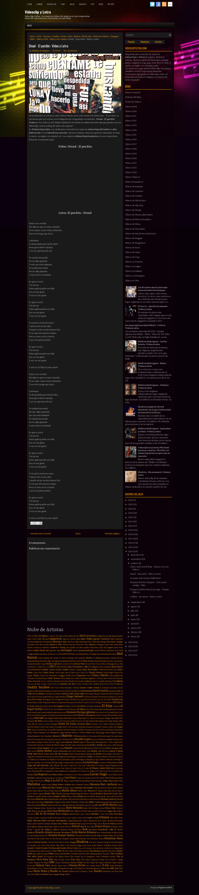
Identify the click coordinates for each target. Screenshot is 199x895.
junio (133, 615)
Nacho (113, 804)
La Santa (102, 763)
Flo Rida (38, 721)
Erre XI (106, 713)
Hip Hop (111, 4)
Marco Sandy (37, 788)
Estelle (111, 713)
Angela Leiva (112, 647)
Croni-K (56, 684)
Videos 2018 (131, 149)
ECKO (108, 699)
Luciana (30, 778)
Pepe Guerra (97, 824)
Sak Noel (119, 836)
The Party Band (35, 856)
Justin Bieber (44, 750)
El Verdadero (59, 709)
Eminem (71, 712)
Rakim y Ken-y (52, 829)
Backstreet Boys (109, 654)
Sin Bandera (32, 845)
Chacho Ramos (96, 672)
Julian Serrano (99, 748)
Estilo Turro (118, 713)
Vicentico (119, 865)
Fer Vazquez (99, 718)
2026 (130, 500)
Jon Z (44, 745)
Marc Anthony (108, 784)
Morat (79, 805)
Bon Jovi (30, 664)
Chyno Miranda (33, 681)
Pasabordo (111, 821)
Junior (34, 751)
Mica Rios (64, 799)
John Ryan (37, 745)
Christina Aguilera (88, 678)
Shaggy (73, 842)
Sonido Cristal (34, 848)
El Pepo (67, 706)
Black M (80, 661)
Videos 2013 (131, 125)
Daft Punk (55, 688)
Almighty (100, 645)
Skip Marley (51, 845)
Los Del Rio (115, 771)
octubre (135, 563)
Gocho (75, 727)
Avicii (117, 651)
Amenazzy (38, 648)
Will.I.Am (114, 868)
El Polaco (82, 706)
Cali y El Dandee (75, 667)
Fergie (107, 718)
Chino (89, 676)
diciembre (136, 555)
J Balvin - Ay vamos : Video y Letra (146, 596)
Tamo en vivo (83, 851)
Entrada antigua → (113, 533)
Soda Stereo (97, 845)
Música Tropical (132, 92)
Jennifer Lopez (82, 739)
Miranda (104, 802)
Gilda (51, 727)
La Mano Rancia (105, 759)
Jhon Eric (52, 742)
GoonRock (97, 727)
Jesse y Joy (112, 739)
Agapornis (56, 638)
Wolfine (72, 871)
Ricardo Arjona (44, 832)
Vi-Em (105, 865)
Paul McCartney (44, 824)
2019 (130, 530)
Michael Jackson (108, 799)
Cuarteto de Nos (67, 684)
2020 (130, 526)
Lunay (79, 778)
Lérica (93, 778)
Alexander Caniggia (114, 642)
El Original (58, 706)
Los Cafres (82, 771)
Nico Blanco (76, 811)
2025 (130, 504)
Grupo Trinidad (37, 730)
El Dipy (98, 702)
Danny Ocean (51, 691)
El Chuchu (91, 703)
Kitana (47, 757)
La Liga (95, 760)
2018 (130, 534)
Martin (114, 791)
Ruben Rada (102, 835)
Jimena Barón (72, 742)
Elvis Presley (118, 709)
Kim (43, 757)
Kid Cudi (35, 757)
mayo (134, 619)
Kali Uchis (72, 751)
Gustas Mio (52, 730)
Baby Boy (75, 654)
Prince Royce (102, 826)
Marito (35, 791)
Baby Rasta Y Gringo (87, 654)
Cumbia (39, 4)
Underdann (65, 863)
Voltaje (79, 868)
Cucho (78, 684)
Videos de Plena (132, 224)
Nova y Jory (80, 814)
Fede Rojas (58, 718)
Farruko (39, 717)
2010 (130, 655)
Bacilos (99, 654)
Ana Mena (79, 648)
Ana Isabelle (70, 648)
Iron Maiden (45, 736)
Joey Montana (97, 742)
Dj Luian (117, 697)
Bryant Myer (91, 664)
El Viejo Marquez (71, 709)
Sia (90, 842)
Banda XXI (73, 658)
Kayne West (49, 754)
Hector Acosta (32, 733)
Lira (112, 768)
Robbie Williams (112, 833)
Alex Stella (92, 642)
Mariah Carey (68, 788)
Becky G (90, 658)
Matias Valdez (60, 796)
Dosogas (46, 699)
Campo (72, 670)
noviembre (136, 559)
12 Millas (35, 636)
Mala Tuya (108, 781)
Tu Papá (44, 863)
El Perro (74, 706)
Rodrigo (35, 836)
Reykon (31, 832)
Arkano (75, 651)
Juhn (86, 748)
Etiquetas (145, 42)
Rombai (53, 835)
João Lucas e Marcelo (111, 745)
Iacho (93, 733)
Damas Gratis (86, 687)
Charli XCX (44, 676)
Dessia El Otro (107, 694)
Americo (46, 647)
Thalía (51, 853)
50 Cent (59, 636)
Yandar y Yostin (87, 871)
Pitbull (76, 826)
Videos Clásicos (132, 177)
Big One (51, 661)
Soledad (107, 845)
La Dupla (50, 759)
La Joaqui (65, 759)
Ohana (87, 814)
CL (47, 667)
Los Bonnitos (72, 771)
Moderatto (51, 805)
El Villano (81, 709)
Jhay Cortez (43, 742)
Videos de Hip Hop (134, 205)
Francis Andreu (49, 721)
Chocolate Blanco (41, 678)
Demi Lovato (68, 694)
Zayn (33, 874)
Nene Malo (110, 808)
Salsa (72, 4)
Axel (36, 654)
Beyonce (39, 661)
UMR (51, 862)
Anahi (86, 647)
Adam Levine (32, 639)
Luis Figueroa (59, 778)
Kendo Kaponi (80, 754)
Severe (66, 842)
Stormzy (47, 851)
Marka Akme (69, 790)
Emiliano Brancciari (59, 713)
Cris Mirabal (35, 684)
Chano (36, 675)
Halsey (111, 730)
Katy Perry (38, 754)
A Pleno (65, 636)
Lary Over (77, 765)
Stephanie (118, 848)
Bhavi (46, 661)
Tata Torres (112, 851)
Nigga (109, 811)
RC (42, 829)
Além (116, 645)
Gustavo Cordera (77, 730)
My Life (98, 805)
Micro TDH (35, 802)
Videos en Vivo (132, 280)
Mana (54, 784)
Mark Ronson (55, 791)
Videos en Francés (134, 262)
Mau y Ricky (72, 796)
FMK (75, 715)
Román (78, 835)
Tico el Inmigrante (88, 857)
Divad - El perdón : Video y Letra (48, 46)
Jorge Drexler (65, 745)
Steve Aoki (40, 851)
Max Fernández (89, 796)
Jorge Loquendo (77, 745)
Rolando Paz (43, 836)
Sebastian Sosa (84, 839)
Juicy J (90, 748)
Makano (88, 781)
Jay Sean (55, 739)
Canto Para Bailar (89, 669)
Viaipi (112, 866)
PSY (111, 818)
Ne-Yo (91, 808)
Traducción (94, 860)
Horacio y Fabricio (78, 733)
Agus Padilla (86, 639)
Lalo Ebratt (54, 765)
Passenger (119, 821)
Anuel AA (44, 650)
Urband (73, 863)
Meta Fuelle (48, 799)
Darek (67, 691)
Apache (52, 650)
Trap (63, 4)
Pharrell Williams (110, 824)
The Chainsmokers (94, 854)
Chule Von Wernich (115, 678)
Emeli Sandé (41, 713)
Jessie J (120, 739)
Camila (44, 669)
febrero (135, 632)
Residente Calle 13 (107, 829)
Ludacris (39, 778)
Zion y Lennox (41, 874)
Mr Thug (91, 805)
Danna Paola (39, 691)
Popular (131, 42)
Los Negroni (41, 774)
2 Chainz (51, 636)
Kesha (99, 754)
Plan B (83, 826)
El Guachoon (107, 702)
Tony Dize (75, 859)
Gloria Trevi (66, 727)
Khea (114, 754)
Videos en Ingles (133, 266)
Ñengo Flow (65, 874)
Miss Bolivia (114, 802)
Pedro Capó (81, 824)
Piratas (62, 827)
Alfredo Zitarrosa (69, 645)
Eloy (111, 709)
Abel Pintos (91, 636)
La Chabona (31, 760)
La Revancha (78, 763)
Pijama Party (43, 827)
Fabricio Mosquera (86, 715)
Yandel (98, 871)
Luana (86, 774)
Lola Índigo (119, 768)
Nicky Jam (86, 36)
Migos (42, 802)
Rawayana (64, 830)
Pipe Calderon (54, 827)
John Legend (114, 742)
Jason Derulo (32, 739)
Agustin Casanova (101, 639)
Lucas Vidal (112, 775)
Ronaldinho (86, 836)
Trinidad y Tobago (116, 860)
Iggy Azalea (105, 733)
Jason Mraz (41, 739)
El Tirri (51, 709)
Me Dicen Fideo (117, 796)
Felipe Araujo (72, 718)
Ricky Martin (79, 832)
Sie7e (94, 842)
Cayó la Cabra (70, 673)
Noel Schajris (62, 814)
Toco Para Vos (45, 859)
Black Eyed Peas (70, 661)
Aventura (110, 650)
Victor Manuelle (50, 868)
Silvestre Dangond (104, 842)
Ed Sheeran (117, 699)
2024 (130, 509)
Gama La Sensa (44, 724)
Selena (30, 842)
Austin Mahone (100, 651)
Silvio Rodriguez (117, 842)
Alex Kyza (71, 642)
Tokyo (56, 860)
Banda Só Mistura (61, 658)
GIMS (121, 721)
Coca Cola (78, 681)
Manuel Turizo (82, 784)
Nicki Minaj (52, 811)
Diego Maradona (61, 697)
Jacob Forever (100, 736)
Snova (84, 845)
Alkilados (93, 644)
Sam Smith (40, 839)
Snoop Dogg (75, 845)
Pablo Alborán (34, 820)
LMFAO (104, 757)
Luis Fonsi (70, 777)
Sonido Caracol (117, 845)
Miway (44, 805)
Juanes (68, 747)
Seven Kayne (59, 842)
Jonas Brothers (52, 745)
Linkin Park (105, 768)
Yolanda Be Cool (108, 871)
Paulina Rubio (57, 824)
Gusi (45, 730)
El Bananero (70, 703)
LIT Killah (96, 757)
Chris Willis (75, 678)
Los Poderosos (68, 775)
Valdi (93, 863)
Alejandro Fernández (43, 642)
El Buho (78, 703)
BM (64, 654)
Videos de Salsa (132, 252)
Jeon (93, 739)
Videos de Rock (132, 247)
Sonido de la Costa (69, 848)
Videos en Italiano (133, 271)
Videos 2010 (131, 111)
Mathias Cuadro (34, 796)
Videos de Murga (133, 210)
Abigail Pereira (102, 636)
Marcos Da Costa (52, 787)
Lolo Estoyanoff (34, 771)
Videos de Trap (132, 257)
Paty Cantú (31, 824)
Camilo (65, 669)
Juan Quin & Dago (57, 748)
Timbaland (105, 857)
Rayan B (72, 830)
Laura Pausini (111, 765)
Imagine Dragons (116, 733)
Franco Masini (71, 721)
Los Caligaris (91, 771)
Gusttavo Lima (90, 730)
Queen (37, 829)
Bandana (82, 658)
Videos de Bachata (134, 186)
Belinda (98, 658)
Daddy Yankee (38, 687)
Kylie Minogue (70, 757)
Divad (63, 36)
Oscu (68, 818)
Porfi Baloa (91, 827)
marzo (134, 628)
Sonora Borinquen (85, 848)
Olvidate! (95, 814)
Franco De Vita (60, 721)
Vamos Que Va (63, 866)
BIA (61, 654)
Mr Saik (85, 805)
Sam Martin (31, 839)
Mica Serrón (74, 799)
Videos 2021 (131, 163)
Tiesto (98, 857)
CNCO (52, 666)
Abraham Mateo (116, 636)
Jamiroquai (119, 736)
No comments (70, 51)
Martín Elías (117, 794)
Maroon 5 (92, 791)
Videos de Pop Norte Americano (140, 233)
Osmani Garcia (76, 818)
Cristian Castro (46, 684)
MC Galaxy (100, 778)
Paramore (92, 821)
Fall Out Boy (112, 715)
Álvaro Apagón (54, 874)
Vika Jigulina (62, 868)
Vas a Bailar (90, 866)
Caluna (107, 667)
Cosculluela (117, 681)
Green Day (112, 727)
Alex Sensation (81, 642)
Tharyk (57, 854)
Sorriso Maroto (98, 848)
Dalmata (76, 688)
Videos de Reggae (133, 238)
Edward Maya (32, 703)
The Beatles (65, 854)
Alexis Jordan (44, 645)
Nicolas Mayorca (88, 811)
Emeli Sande (31, 713)
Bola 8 (120, 661)
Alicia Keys (80, 645)
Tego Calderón (37, 854)
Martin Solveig (89, 794)
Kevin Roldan (107, 754)
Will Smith (105, 868)
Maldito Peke (118, 781)
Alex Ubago (101, 642)
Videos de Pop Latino (135, 229)
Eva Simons (59, 715)
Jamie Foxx (110, 736)
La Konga (79, 759)
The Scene (75, 856)
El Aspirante (60, 703)
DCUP (110, 684)
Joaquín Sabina (85, 742)
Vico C (41, 868)
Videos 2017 (131, 144)
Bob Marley (102, 661)
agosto (134, 606)
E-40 (104, 700)
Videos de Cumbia (58, 39)
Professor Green (117, 827)
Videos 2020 (131, 158)
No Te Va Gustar (45, 813)
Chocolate (30, 678)
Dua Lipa (80, 700)
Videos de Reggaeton (135, 243)
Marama (95, 784)
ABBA (71, 636)
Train (102, 860)
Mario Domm (118, 788)
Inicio (29, 25)
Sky (57, 845)
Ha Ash (105, 730)
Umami (57, 863)
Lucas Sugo (98, 774)
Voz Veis (86, 868)
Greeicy (105, 727)
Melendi (40, 799)
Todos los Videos (101, 36)
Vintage (70, 868)
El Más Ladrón (48, 706)
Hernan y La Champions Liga (51, 732)
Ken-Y (72, 754)
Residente (93, 829)
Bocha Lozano (113, 661)
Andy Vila (103, 648)
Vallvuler (54, 866)
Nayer (85, 808)
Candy (78, 670)
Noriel (72, 814)
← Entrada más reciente (39, 533)
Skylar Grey (64, 845)
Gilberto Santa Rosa (41, 727)
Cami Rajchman (34, 670)
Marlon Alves (82, 791)
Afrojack (45, 639)
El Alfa (39, 703)
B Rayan (51, 654)
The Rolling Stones (61, 857)
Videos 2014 (42, 39)
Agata (78, 639)
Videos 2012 (131, 120)
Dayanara (113, 691)
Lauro (36, 768)
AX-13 (82, 635)
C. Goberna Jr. (41, 667)
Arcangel (66, 650)
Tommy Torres (64, 860)
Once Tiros (104, 814)
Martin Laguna (38, 794)
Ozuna (104, 817)
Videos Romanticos (134, 182)
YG (80, 871)
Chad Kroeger (108, 673)
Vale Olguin (99, 863)
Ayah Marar (43, 654)
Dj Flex (111, 697)
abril (133, 624)
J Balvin (66, 736)
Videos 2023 (131, 172)
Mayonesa (99, 796)
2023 (130, 513)
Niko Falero (118, 811)
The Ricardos (49, 857)
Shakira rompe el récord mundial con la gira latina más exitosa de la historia (154, 410)
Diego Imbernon (48, 697)
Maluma (33, 784)
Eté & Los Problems (34, 715)
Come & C (95, 681)
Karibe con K (97, 751)
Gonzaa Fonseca (85, 727)
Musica (77, 36)
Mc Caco (107, 796)
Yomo (116, 871)
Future (115, 721)
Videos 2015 (131, 135)
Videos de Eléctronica (135, 200)
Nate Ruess (61, 808)
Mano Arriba (64, 784)
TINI (59, 851)
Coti (28, 684)
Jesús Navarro (32, 742)
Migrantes (49, 802)
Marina (110, 788)
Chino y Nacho (100, 675)
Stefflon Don (109, 848)
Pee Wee (90, 824)
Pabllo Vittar (118, 818)
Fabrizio (99, 715)
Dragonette (60, 700)
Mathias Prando (47, 796)
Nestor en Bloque (39, 811)
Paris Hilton (102, 821)
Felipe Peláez (82, 718)
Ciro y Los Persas (47, 681)
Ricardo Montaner (62, 832)
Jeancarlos (70, 739)
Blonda (94, 661)
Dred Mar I (73, 700)
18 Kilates (43, 636)
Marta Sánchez (104, 791)
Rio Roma (101, 832)
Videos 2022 (131, 168)
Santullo (55, 839)
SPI (114, 836)
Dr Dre (53, 700)
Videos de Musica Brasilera (138, 219)
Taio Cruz (73, 851)
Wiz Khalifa (63, 871)
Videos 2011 (130, 116)
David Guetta (100, 690)
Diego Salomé (75, 696)
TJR (63, 851)
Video (32, 39)
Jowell (86, 745)
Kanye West (86, 751)
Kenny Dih (90, 754)
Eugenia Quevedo (48, 715)
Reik (85, 829)
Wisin (36, 871)
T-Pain (54, 851)
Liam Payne (65, 768)
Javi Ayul (48, 739)
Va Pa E (87, 863)
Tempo (45, 854)
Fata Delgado (48, 718)
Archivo (158, 42)
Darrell (73, 691)
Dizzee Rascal (102, 697)
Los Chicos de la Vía (103, 771)
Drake (66, 700)
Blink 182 (87, 661)
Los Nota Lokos (55, 774)
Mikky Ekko (84, 802)
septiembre (136, 602)
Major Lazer (69, 781)
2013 (130, 642)
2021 (130, 521)
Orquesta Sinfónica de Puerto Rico (53, 818)
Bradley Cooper (40, 664)
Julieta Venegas (111, 748)
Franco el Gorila (83, 721)
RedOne (79, 830)
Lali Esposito (43, 765)
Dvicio (87, 699)
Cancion (47, 36)
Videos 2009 (131, 106)
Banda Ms (48, 658)
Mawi (80, 796)
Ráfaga (110, 836)
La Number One (38, 763)
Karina (106, 751)
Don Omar (37, 699)
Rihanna (92, 832)
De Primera (49, 694)
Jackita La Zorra (87, 736)
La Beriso (110, 757)
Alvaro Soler (108, 645)
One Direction (116, 814)
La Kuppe (88, 759)
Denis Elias (79, 694)
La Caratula (118, 757)
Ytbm (121, 871)
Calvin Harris (116, 667)
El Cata (83, 703)
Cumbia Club (87, 684)
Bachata (82, 4)
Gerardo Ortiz (97, 724)
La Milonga (117, 760)
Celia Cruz (84, 673)
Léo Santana (86, 778)
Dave (78, 691)
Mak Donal (80, 781)
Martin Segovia (76, 794)
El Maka (30, 706)
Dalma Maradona (65, 688)
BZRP (69, 654)
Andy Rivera (94, 648)
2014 (39, 36)
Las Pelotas (100, 765)
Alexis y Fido (56, 644)
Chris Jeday (65, 678)
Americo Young (58, 647)
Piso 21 (69, 827)
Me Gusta (31, 799)
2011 (130, 651)
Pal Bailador (61, 820)
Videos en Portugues (135, 276)
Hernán (67, 732)
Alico (86, 645)
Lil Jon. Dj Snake (83, 768)
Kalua (79, 751)
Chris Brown (54, 678)
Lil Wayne (94, 768)
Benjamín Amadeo (109, 658)
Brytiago (110, 664)
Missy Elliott (36, 805)
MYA (107, 778)
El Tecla (46, 709)
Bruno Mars (80, 664)
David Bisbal (86, 691)
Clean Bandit (69, 681)
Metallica (56, 799)
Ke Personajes (62, 754)
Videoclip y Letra (38, 12)
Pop (92, 4)
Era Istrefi (99, 713)
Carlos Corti (37, 673)
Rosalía (93, 836)
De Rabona (57, 694)
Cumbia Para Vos (100, 684)
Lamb (71, 765)
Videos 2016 (131, 139)
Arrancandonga (86, 650)
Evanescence (68, 715)
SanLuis (48, 839)
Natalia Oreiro (40, 808)
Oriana (29, 818)
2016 (130, 543)
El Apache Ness (49, 702)
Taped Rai (104, 851)
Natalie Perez (52, 808)
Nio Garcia (31, 814)
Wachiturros (95, 868)
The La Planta (117, 853)
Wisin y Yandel (49, 871)
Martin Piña (49, 793)
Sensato (51, 842)
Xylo (76, 871)
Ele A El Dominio (93, 709)
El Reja (107, 706)
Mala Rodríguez (97, 781)
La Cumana (41, 759)
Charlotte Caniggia (57, 675)
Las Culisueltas (88, 765)
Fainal (104, 715)
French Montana (96, 721)
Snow (89, 845)
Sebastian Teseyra (97, 839)
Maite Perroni (39, 781)
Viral (75, 868)
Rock (101, 4)
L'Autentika (80, 757)
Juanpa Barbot (78, 748)
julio (133, 611)
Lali (34, 765)
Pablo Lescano (48, 820)
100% (29, 636)
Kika (40, 757)
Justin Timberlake (60, 751)
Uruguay (114, 36)
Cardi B (101, 670)
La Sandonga (90, 762)
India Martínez (33, 736)
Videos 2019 (131, 153)
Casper (61, 673)
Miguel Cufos (60, 802)
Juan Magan (43, 748)
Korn (52, 757)
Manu (73, 785)
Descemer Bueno (92, 694)
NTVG (106, 804)
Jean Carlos (62, 739)
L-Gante (89, 756)
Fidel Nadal (115, 718)
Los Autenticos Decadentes (54, 771)
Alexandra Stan (33, 645)
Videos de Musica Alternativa (139, 215)
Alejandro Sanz (60, 641)
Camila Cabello (55, 670)
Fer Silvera (91, 718)
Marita (29, 791)
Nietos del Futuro (100, 811)
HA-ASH (99, 730)
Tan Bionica (95, 851)
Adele (39, 639)
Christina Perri (102, 678)
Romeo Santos (66, 835)
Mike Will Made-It (73, 802)
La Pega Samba (68, 763)
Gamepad (54, 724)
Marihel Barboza (101, 788)
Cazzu (77, 673)
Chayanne (81, 675)
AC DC (76, 636)
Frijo (105, 721)
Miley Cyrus (94, 802)
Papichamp (73, 821)
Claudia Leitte (59, 681)
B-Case (57, 654)
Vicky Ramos (32, 868)
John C (106, 742)
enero (134, 636)
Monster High (60, 805)
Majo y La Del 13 (54, 780)
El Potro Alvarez (94, 706)
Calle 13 (87, 667)
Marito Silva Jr (43, 791)
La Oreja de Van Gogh (53, 763)
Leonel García (44, 768)
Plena (29, 4)
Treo (106, 860)
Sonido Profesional (50, 848)
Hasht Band (118, 730)
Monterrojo (71, 805)
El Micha (38, 706)
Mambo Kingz (46, 785)
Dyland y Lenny (96, 700)
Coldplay (87, 681)
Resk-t (120, 829)
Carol (57, 673)
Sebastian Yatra (113, 838)
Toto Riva (85, 860)
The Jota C (106, 854)
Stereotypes (31, 851)
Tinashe (113, 857)
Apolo (59, 651)
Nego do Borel (99, 808)
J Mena (76, 736)
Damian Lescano (109, 688)
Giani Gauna (108, 724)
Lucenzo (119, 775)
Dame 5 (97, 687)
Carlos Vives (48, 672)
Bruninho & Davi (67, 664)
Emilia (48, 712)
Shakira (82, 842)
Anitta (36, 650)
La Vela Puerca (111, 763)
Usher (80, 862)
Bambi (40, 658)
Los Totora (78, 775)
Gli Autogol (57, 727)
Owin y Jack (93, 817)
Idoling (98, 733)
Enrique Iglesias (86, 712)
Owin (85, 818)
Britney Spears (53, 664)
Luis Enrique (48, 778)
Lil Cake (73, 768)
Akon (113, 639)
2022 (130, 517)
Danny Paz (61, 691)
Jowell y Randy (95, 745)
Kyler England (60, 757)
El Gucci (118, 702)
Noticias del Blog (133, 97)
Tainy (67, 851)
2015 (130, 547)
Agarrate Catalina (69, 639)
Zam (28, 874)
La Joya (72, 760)
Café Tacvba (61, 667)
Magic (32, 781)
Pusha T (30, 830)
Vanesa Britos (77, 865)
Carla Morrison (110, 670)
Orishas (36, 818)
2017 (130, 539)
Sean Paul (74, 839)
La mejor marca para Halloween (145, 578)
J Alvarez (55, 736)
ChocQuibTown (116, 675)
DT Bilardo (118, 684)
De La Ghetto (38, 694)
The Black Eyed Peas (78, 854)
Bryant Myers (101, 664)
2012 (130, 646)
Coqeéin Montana (105, 681)
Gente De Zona (67, 723)
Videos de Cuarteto (134, 191)
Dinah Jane (87, 697)
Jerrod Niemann (101, 739)
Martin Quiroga (62, 794)
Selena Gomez (41, 842)
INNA (88, 732)
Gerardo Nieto (84, 724)
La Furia (58, 760)
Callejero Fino (97, 667)
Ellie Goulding (104, 709)
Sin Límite (41, 845)
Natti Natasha (74, 807)
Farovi (32, 718)
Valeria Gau (43, 865)
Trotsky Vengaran (34, 863)
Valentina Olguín (110, 863)
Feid (65, 718)
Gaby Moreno (32, 724)
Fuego (110, 721)
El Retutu (116, 706)
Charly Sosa (70, 675)
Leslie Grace (54, 768)
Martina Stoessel (103, 793)
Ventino (98, 866)
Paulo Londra (69, 823)
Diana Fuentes (36, 697)
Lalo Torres (64, 765)
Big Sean (58, 661)
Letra (69, 36)
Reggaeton (51, 4)
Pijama (34, 827)
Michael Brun (85, 799)
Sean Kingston (64, 839)
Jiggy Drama (60, 742)
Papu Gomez (83, 821)
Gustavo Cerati (62, 730)
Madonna (113, 778)
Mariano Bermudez (84, 788)
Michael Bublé (95, 799)
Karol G (113, 751)
